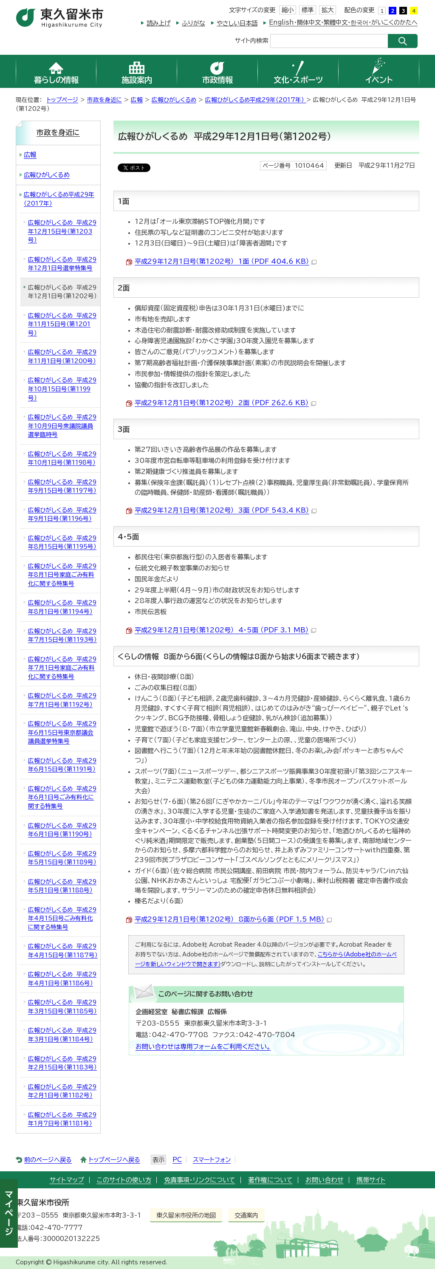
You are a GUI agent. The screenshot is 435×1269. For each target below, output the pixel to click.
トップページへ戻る (114, 1159)
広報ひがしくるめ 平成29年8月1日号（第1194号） (62, 607)
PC (177, 1159)
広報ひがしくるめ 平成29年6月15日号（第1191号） (62, 765)
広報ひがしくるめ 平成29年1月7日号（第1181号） (62, 1119)
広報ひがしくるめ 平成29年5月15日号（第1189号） (62, 858)
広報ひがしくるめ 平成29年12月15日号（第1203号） (62, 231)
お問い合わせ (324, 1180)
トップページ (62, 100)
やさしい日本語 (237, 23)
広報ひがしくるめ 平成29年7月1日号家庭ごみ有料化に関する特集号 (62, 668)
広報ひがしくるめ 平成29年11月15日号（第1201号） (62, 324)
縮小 (288, 10)
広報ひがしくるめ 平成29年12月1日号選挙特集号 (62, 264)
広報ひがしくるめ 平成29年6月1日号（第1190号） (62, 830)
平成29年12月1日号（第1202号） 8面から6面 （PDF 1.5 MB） (233, 919)
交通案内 (246, 1215)
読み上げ (158, 23)
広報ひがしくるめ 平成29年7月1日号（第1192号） (62, 700)
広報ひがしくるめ (174, 100)
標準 (308, 10)
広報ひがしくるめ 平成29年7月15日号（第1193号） (62, 635)
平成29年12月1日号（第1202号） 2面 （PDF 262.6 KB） (225, 403)
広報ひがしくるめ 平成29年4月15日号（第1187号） (63, 950)
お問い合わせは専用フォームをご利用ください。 (203, 1046)
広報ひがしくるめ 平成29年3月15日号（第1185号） (62, 1006)
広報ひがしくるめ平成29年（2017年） (255, 100)
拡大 (327, 10)
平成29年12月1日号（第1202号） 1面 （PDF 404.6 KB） (225, 261)
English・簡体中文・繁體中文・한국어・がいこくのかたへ (343, 22)
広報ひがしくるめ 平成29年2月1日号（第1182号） (62, 1091)
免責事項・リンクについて (199, 1180)
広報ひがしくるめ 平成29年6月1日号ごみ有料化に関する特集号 (62, 797)
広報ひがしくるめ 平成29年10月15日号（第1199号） (62, 388)
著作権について (270, 1180)
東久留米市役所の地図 (186, 1215)
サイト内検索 (251, 40)
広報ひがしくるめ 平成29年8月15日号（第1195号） (62, 542)
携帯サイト (371, 1180)
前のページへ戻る (48, 1159)
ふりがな (193, 23)
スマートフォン (212, 1159)
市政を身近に (104, 100)
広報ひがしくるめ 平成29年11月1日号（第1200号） (62, 356)
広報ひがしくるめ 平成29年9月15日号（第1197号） (62, 486)
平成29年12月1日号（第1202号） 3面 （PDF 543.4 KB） (225, 510)
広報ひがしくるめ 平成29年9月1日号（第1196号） (62, 514)
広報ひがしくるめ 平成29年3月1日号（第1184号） (62, 1034)
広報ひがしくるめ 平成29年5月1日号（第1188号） (62, 886)
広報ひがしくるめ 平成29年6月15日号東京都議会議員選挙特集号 (62, 732)
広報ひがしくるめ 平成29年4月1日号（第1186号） (62, 978)
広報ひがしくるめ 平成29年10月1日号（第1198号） (62, 458)
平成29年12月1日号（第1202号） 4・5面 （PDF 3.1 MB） (225, 630)
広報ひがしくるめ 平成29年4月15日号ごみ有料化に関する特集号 (62, 918)
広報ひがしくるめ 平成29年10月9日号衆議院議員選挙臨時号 (62, 425)
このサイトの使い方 (124, 1180)
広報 (137, 100)
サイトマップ (67, 1180)
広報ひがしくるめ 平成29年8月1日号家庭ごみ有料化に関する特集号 (62, 575)
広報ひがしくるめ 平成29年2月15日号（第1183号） (62, 1063)
